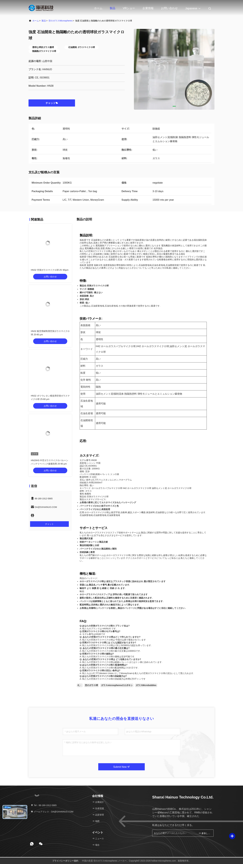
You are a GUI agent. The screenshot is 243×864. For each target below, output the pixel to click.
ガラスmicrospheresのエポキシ (117, 685)
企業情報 (148, 8)
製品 (112, 8)
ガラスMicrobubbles (146, 685)
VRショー (129, 8)
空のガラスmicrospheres (60, 20)
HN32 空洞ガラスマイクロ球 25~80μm (49, 270)
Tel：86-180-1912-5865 (44, 805)
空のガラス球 (91, 685)
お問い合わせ (169, 8)
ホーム (98, 8)
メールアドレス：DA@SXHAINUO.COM (52, 811)
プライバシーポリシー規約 (65, 860)
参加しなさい (204, 833)
